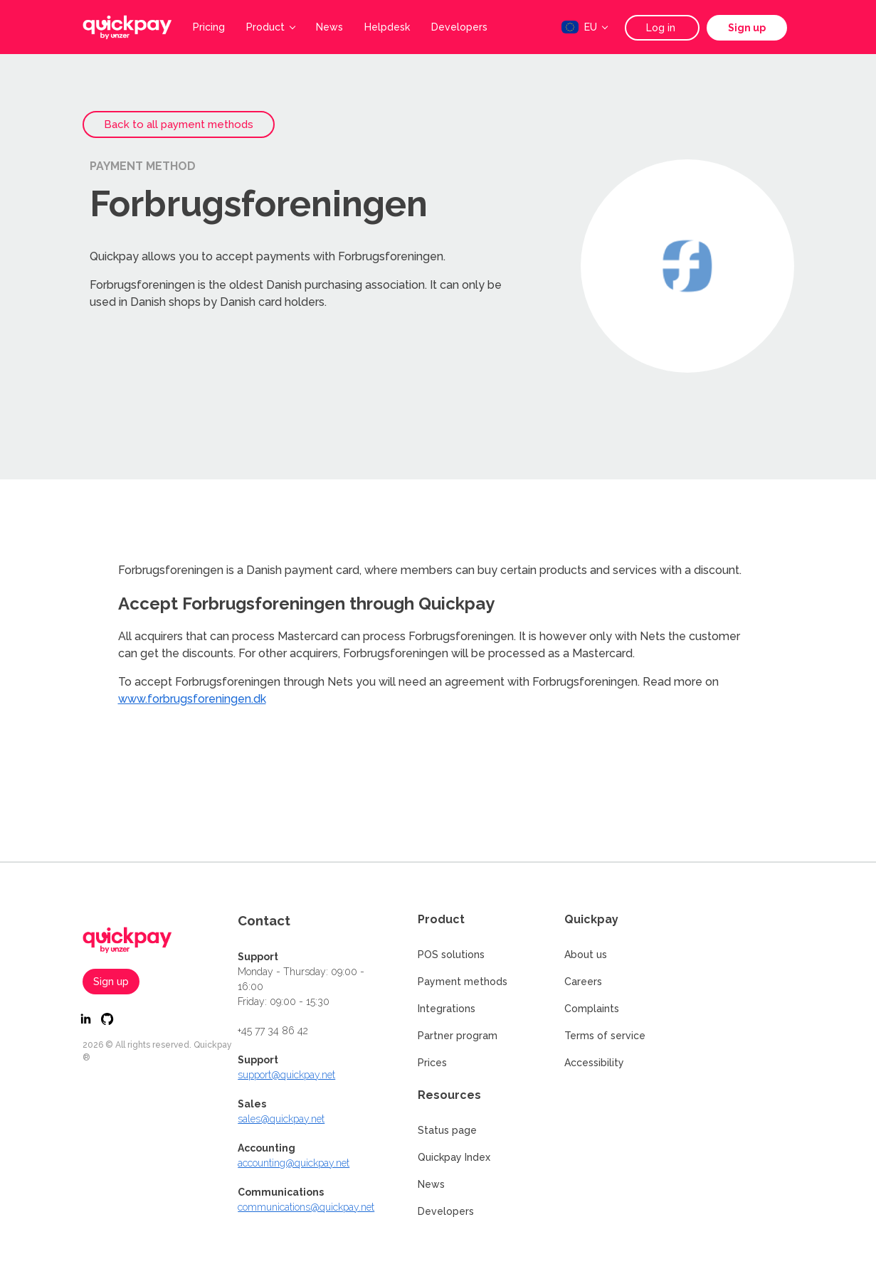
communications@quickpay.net (306, 1207)
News (329, 27)
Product (270, 27)
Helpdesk (387, 27)
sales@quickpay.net (281, 1119)
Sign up (747, 27)
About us (585, 954)
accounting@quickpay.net (293, 1163)
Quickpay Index (454, 1157)
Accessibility (594, 1062)
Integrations (446, 1008)
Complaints (591, 1008)
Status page (447, 1130)
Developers (459, 27)
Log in (662, 27)
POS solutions (451, 954)
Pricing (209, 27)
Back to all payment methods (178, 124)
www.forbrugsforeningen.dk (192, 699)
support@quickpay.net (286, 1074)
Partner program (457, 1035)
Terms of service (604, 1035)
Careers (583, 981)
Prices (432, 1062)
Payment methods (462, 981)
